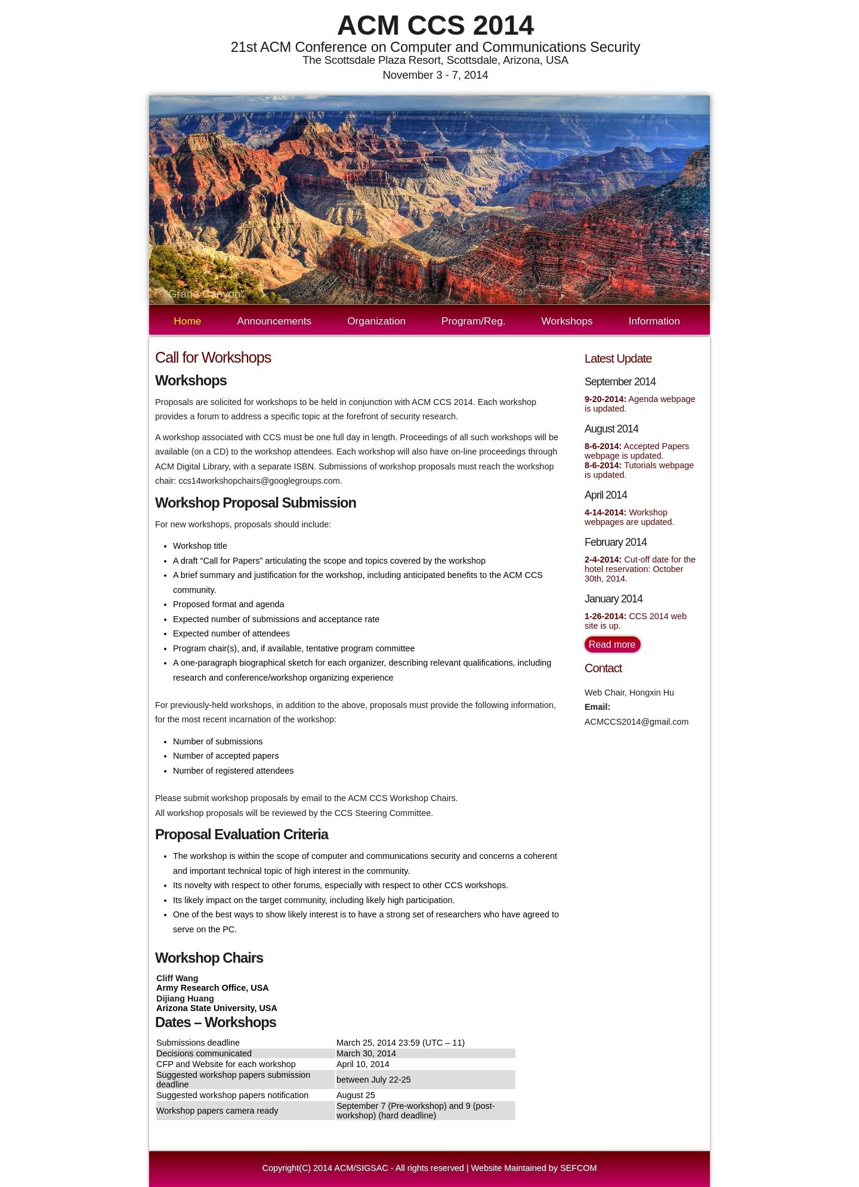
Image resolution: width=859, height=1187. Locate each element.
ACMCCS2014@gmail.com (637, 722)
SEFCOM (578, 1168)
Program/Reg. (480, 321)
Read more (612, 644)
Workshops (575, 321)
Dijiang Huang (185, 998)
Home (187, 321)
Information (662, 321)
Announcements (281, 321)
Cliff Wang (177, 978)
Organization (384, 321)
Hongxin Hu (651, 692)
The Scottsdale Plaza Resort (371, 60)
